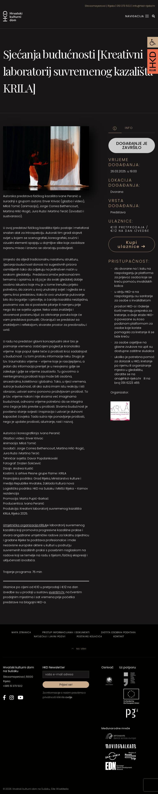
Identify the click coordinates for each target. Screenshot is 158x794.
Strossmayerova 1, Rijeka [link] (100, 6)
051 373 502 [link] (124, 6)
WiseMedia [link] (62, 789)
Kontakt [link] (118, 636)
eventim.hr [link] (56, 592)
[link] (152, 42)
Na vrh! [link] (79, 648)
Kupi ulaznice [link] (132, 244)
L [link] (43, 525)
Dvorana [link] (116, 192)
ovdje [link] (68, 697)
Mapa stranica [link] (21, 632)
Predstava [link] (117, 212)
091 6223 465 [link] (130, 383)
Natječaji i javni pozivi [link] (49, 636)
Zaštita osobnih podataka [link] (118, 632)
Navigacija (137, 16)
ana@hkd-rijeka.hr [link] (127, 378)
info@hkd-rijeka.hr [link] (144, 6)
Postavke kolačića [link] (89, 636)
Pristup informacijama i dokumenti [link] (66, 632)
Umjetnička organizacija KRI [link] (23, 525)
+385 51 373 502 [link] (12, 686)
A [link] (45, 525)
